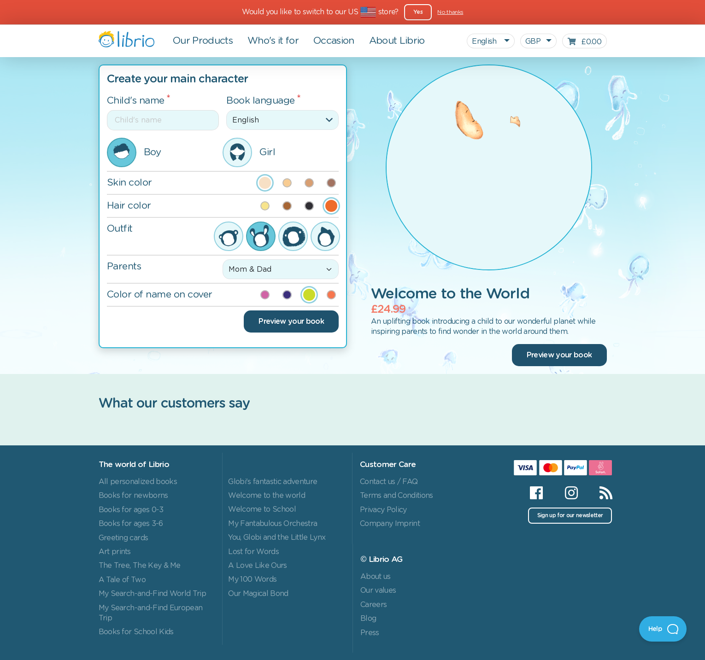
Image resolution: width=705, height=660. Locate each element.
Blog (368, 618)
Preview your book (291, 321)
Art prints (115, 551)
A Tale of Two (122, 580)
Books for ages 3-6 (131, 523)
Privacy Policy (383, 510)
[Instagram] (571, 492)
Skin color (129, 182)
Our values (378, 590)
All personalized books (138, 481)
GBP (532, 41)
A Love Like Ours (257, 565)
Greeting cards (123, 538)
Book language (260, 100)
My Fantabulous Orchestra (272, 523)
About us (375, 576)
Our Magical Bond (258, 593)
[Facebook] (536, 492)
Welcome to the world (266, 495)
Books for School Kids (136, 632)
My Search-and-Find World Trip (152, 593)
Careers (373, 604)
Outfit (120, 229)
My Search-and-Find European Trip (151, 613)
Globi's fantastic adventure (272, 481)
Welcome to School (262, 509)
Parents (124, 266)
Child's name (135, 100)
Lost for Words (253, 551)
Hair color (129, 205)
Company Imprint (390, 523)
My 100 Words (252, 579)
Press (369, 633)
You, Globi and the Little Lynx (276, 537)
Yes (418, 12)
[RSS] (600, 492)
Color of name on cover (159, 294)
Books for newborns (133, 495)
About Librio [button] (397, 41)
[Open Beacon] (663, 629)
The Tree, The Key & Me (140, 565)
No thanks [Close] (450, 12)
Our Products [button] (203, 41)
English (485, 41)
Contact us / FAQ (388, 481)
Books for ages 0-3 (131, 510)
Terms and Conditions (396, 495)
